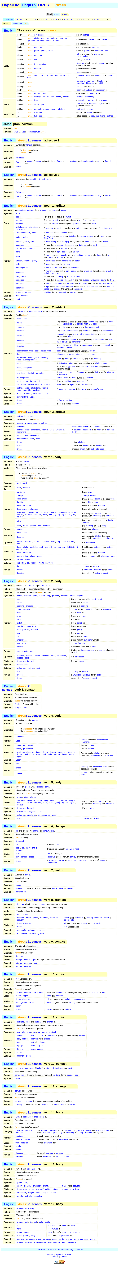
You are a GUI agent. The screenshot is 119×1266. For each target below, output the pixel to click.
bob (18, 1225)
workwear (21, 426)
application (93, 992)
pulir (25, 708)
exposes (70, 283)
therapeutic (63, 1139)
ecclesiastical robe (43, 351)
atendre (20, 1196)
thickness (90, 83)
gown (18, 256)
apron (77, 261)
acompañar (21, 930)
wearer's (60, 347)
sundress (20, 288)
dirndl (18, 252)
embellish (54, 918)
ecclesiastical (102, 740)
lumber (101, 81)
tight (58, 252)
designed (62, 292)
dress (19, 404)
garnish (42, 64)
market (97, 54)
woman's (49, 233)
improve (50, 1035)
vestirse (20, 560)
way (83, 774)
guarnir (41, 934)
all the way (95, 280)
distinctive (93, 104)
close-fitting (79, 255)
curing (80, 1133)
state (61, 888)
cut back (99, 75)
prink (45, 515)
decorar (27, 963)
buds (41, 1035)
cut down (81, 81)
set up (27, 960)
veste (40, 394)
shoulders (89, 242)
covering (62, 372)
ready (28, 848)
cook (18, 848)
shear (19, 1042)
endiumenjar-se (69, 1242)
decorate (80, 63)
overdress (21, 512)
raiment (59, 38)
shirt (72, 280)
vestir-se (43, 563)
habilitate (40, 40)
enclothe (45, 38)
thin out (34, 1035)
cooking (19, 992)
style (100, 104)
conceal (106, 345)
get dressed (39, 35)
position (19, 888)
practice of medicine (23, 1131)
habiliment (37, 390)
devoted (46, 1133)
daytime (90, 378)
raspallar (38, 1196)
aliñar (18, 1006)
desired (70, 1075)
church (92, 351)
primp (43, 51)
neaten (27, 1232)
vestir (27, 560)
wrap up (26, 609)
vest (18, 643)
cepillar (46, 1193)
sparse (40, 1049)
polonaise (20, 272)
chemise (19, 242)
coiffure (66, 97)
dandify (20, 502)
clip (41, 75)
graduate (80, 1130)
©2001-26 (40, 1249)
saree (23, 277)
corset (19, 603)
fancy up (72, 512)
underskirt (56, 273)
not (80, 334)
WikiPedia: (20, 24)
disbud (19, 1035)
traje (17, 296)
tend (88, 75)
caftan (18, 237)
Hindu (69, 277)
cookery (27, 992)
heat (77, 849)
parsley (102, 63)
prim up (25, 630)
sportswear (21, 385)
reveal (108, 271)
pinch (23, 1046)
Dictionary (9, 19)
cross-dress (22, 499)
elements (107, 609)
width (101, 83)
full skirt (76, 252)
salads (68, 1009)
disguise (20, 346)
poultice (18, 1139)
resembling (66, 261)
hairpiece (21, 373)
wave (19, 1229)
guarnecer (41, 930)
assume (46, 526)
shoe (19, 636)
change (20, 496)
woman (104, 100)
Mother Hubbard (23, 233)
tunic (111, 322)
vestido (24, 296)
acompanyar (22, 934)
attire (36, 105)
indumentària (22, 397)
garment (31, 40)
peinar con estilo (81, 1239)
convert (80, 87)
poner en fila (21, 892)
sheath (32, 248)
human (81, 372)
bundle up (21, 492)
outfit (19, 381)
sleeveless (50, 261)
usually (64, 255)
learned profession (49, 1130)
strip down (61, 542)
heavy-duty (77, 426)
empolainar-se (23, 563)
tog (66, 38)
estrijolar (29, 1196)
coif (52, 97)
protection (90, 609)
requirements (88, 161)
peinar (93, 1239)
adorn (28, 918)
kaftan (25, 237)
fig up (46, 512)
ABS (16, 132)
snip (36, 75)
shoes (85, 636)
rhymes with (36, 132)
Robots (64, 1257)
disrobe (70, 542)
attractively (89, 97)
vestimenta (34, 435)
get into (33, 526)
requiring (95, 116)
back (95, 324)
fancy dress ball (92, 327)
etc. (72, 920)
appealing (97, 516)
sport (72, 385)
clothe (37, 38)
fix (23, 848)
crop (46, 75)
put (78, 72)
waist (68, 217)
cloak (94, 647)
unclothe (45, 542)
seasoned (72, 860)
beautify (20, 920)
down (103, 280)
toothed (79, 228)
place (70, 336)
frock (36, 100)
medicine (19, 1130)
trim (36, 64)
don (39, 526)
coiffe (58, 97)
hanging (65, 242)
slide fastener (21, 227)
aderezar (20, 1239)
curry (44, 93)
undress (20, 542)
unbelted (63, 233)
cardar (62, 1239)
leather (72, 1104)
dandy (96, 502)
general (90, 109)
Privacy (55, 1257)
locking (60, 228)
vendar (18, 1146)
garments (76, 342)
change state (22, 651)
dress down (22, 509)
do (48, 97)
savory (49, 1009)
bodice (63, 210)
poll (18, 1039)
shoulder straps (105, 283)
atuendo (27, 394)
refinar (17, 1078)
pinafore (27, 261)
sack (27, 242)
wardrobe (88, 570)
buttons (82, 245)
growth (110, 75)
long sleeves (66, 324)
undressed (90, 543)
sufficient (88, 640)
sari (17, 277)
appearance (92, 93)
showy (71, 354)
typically (71, 367)
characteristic (72, 331)
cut (32, 1042)
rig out (64, 515)
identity (69, 347)
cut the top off (37, 1046)
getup (25, 381)
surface (59, 996)
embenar (19, 1150)
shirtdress (20, 280)
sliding (104, 228)
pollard (24, 1039)
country (86, 331)
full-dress (38, 112)
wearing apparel (50, 109)
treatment (48, 1143)
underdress (33, 509)
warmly (91, 492)
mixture (52, 860)
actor (110, 570)
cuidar (53, 1193)
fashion (73, 340)
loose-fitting (51, 242)
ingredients (82, 860)
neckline (19, 224)
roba (32, 439)
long (99, 255)
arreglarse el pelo (33, 1239)
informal (58, 268)
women (66, 264)
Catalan (68, 1255)
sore (67, 1156)
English (29, 5)
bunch (72, 372)
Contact (79, 1249)
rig (31, 381)
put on (25, 526)
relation (70, 888)
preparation (38, 992)
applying (70, 849)
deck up (53, 512)
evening (97, 359)
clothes (86, 35)
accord (30, 161)
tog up (72, 515)
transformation (87, 650)
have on (26, 488)
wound (59, 1156)
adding (90, 918)
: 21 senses (30, 140)
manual (96, 426)
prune (62, 75)
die (57, 844)
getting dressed (101, 573)
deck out (28, 515)
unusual (60, 334)
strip (53, 542)
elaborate (99, 51)
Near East (48, 238)
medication (100, 90)
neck (94, 224)
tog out (20, 517)
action (76, 652)
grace (35, 918)
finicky (110, 520)
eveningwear (33, 358)
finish (17, 704)
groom (87, 51)
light (47, 287)
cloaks (90, 236)
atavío (19, 394)
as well (65, 342)
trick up (20, 515)
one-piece (82, 100)
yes (23, 132)
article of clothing (32, 388)
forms (59, 161)
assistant (97, 570)
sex (113, 499)
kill (78, 54)
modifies (74, 345)
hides (62, 1104)
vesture (45, 388)
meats (102, 860)
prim (19, 630)
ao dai (19, 323)
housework (75, 268)
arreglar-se (31, 815)
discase (28, 542)
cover (19, 609)
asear (38, 1193)
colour (106, 918)
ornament (44, 918)
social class (108, 331)
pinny (34, 261)
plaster (27, 1139)
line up (37, 60)
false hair (30, 373)
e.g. (100, 161)
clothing (80, 104)
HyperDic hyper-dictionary (60, 1249)
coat (93, 220)
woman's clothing (23, 292)
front (95, 245)
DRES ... (45, 5)
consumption (82, 56)
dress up (38, 47)
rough (56, 1104)
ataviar (20, 665)
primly (79, 630)
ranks (88, 60)
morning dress (22, 268)
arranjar (20, 1242)
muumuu (35, 233)
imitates (72, 236)
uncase (37, 542)
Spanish (59, 1255)
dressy (19, 400)
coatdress (20, 245)
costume (20, 327)
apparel (56, 40)
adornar (31, 930)
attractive (110, 516)
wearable (27, 390)
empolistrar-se (54, 1242)
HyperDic (10, 5)
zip (30, 227)
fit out (48, 40)
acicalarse (21, 812)
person (86, 772)
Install (56, 14)
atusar (54, 1239)
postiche (40, 373)
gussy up (62, 512)
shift (32, 242)
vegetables (52, 862)
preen (36, 51)
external (65, 1232)
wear (67, 359)
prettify (46, 1186)
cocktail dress (21, 248)
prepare (19, 850)
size (76, 1075)
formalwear (21, 358)
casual (84, 385)
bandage (88, 90)
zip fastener (21, 229)
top (18, 1046)
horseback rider (91, 367)
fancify (19, 1186)
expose (57, 289)
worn (51, 257)
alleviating (70, 1133)
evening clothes (29, 360)
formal (89, 112)
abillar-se (21, 668)
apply (79, 90)
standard (80, 83)
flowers (82, 1035)
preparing (60, 992)
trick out (37, 515)
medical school (102, 1130)
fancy (61, 400)
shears (42, 1042)
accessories (98, 340)
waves (55, 1229)
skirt (54, 210)
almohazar (21, 1193)
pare (17, 1075)
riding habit (27, 368)
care (106, 51)
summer (69, 287)
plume (50, 51)
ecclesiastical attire (25, 351)
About (64, 14)
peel (18, 544)
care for (24, 1143)
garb (52, 38)
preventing (57, 1133)
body (102, 389)
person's (95, 389)
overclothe (31, 626)
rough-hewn (91, 81)
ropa (26, 435)
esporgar (20, 1056)
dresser (20, 570)
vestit (18, 299)
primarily (59, 277)
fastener (49, 228)
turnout (37, 381)
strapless (19, 283)
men (103, 236)
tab (110, 228)
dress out (38, 55)
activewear (45, 385)
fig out (39, 512)
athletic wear (33, 385)
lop (56, 75)
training (88, 1130)
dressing (20, 573)
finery (19, 354)
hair (96, 372)
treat (17, 1143)
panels (80, 324)
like (66, 245)
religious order (101, 363)
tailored (60, 245)
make (34, 848)
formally (81, 643)
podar (19, 1052)
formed (55, 220)
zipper (36, 227)
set (44, 97)
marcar (69, 1239)
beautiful (76, 1186)
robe (24, 643)
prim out (34, 630)
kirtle (18, 264)
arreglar (18, 708)
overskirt (88, 271)
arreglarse (31, 812)
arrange (37, 97)
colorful (47, 273)
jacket (19, 623)
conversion (45, 1104)
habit (19, 363)
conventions (72, 161)
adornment (64, 374)
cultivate (80, 75)
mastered (68, 1130)
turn (31, 651)
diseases (88, 1133)
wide (88, 287)
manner (95, 47)
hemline (19, 220)
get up (57, 515)
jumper (19, 261)
